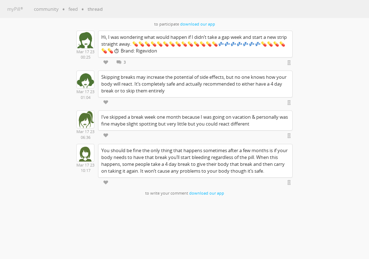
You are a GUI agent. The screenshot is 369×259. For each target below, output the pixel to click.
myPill (15, 9)
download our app (197, 24)
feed (73, 9)
